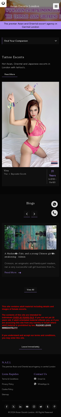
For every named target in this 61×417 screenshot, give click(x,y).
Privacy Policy (8, 384)
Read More (10, 74)
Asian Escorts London (24, 6)
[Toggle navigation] (56, 6)
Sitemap (5, 394)
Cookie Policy (7, 389)
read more (10, 272)
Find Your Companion (16, 40)
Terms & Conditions (10, 379)
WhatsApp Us (43, 384)
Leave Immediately (30, 346)
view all (30, 289)
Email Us (41, 379)
